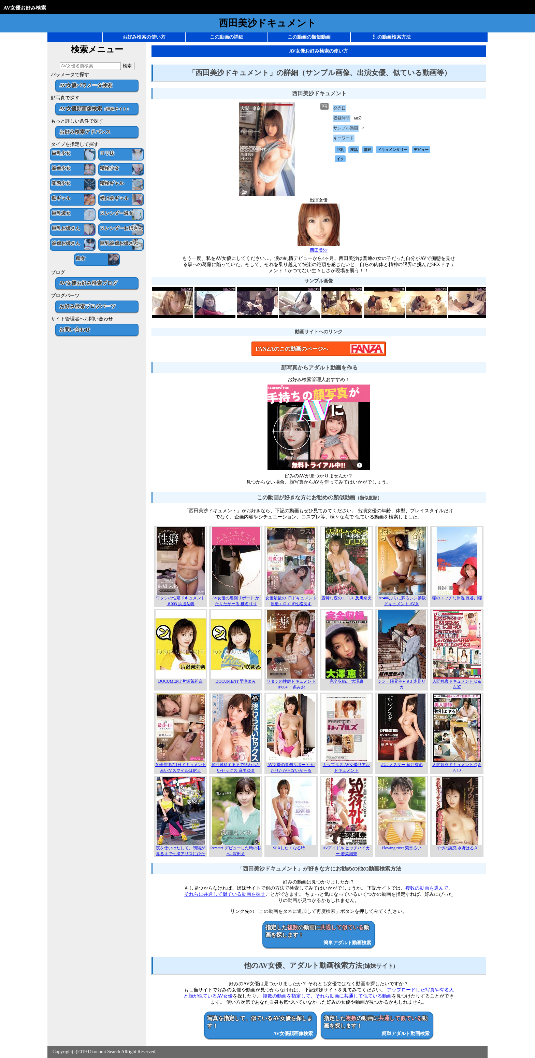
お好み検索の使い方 (143, 37)
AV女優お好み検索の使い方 (318, 51)
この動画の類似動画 (309, 37)
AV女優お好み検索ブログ (88, 283)
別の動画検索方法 (392, 37)
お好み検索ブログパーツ (87, 306)
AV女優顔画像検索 (95, 108)
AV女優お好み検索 (24, 8)
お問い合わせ (74, 329)
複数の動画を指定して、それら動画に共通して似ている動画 (327, 996)
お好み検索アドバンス (85, 132)
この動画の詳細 (226, 37)
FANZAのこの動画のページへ (292, 349)
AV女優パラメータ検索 (85, 85)
